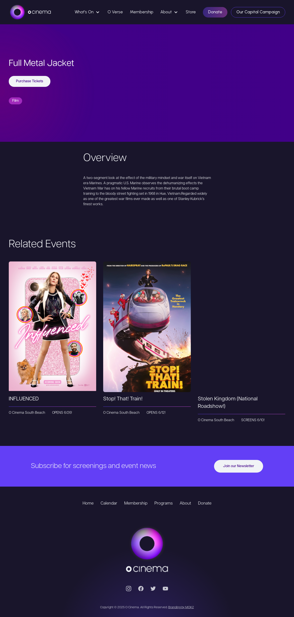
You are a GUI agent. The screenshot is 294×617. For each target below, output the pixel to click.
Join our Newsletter (238, 466)
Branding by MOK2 (181, 607)
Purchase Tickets (29, 81)
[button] (87, 12)
